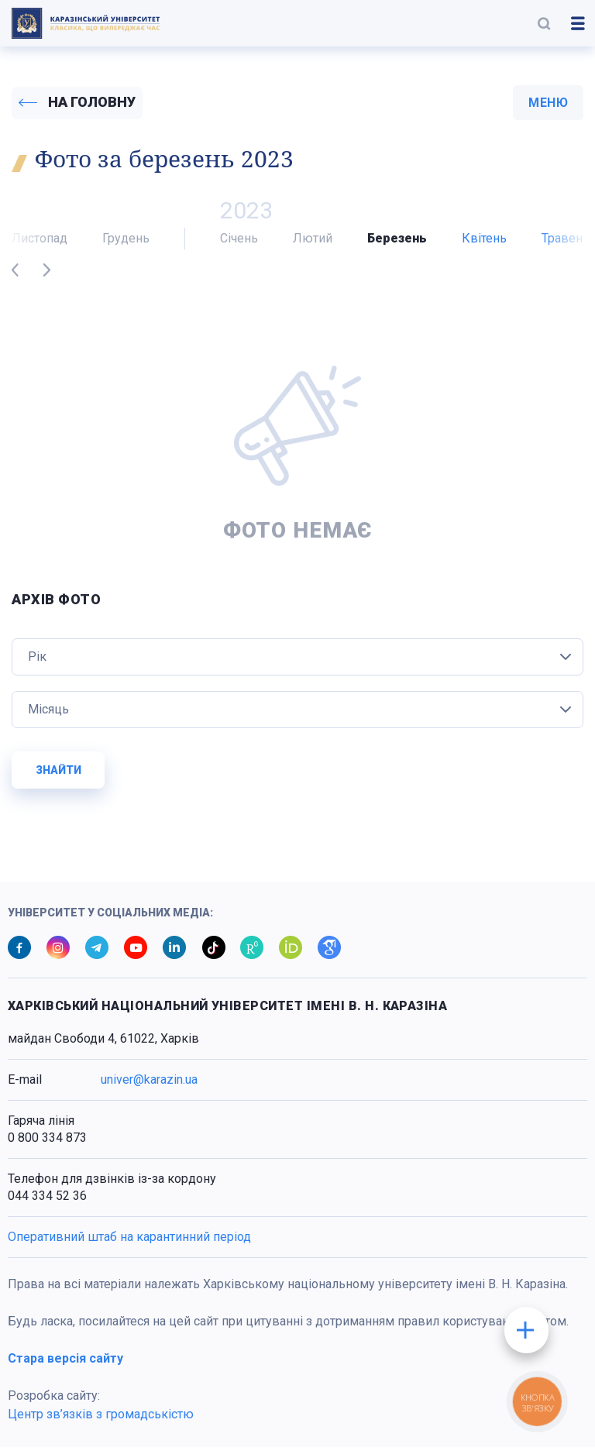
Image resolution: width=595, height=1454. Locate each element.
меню (548, 105)
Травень (566, 245)
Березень (397, 245)
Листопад (39, 245)
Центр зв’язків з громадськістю (101, 1421)
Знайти (58, 777)
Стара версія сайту (65, 1365)
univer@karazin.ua (149, 1086)
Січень (239, 245)
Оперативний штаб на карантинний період (129, 1243)
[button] (543, 23)
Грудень (126, 245)
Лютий (312, 245)
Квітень (484, 245)
